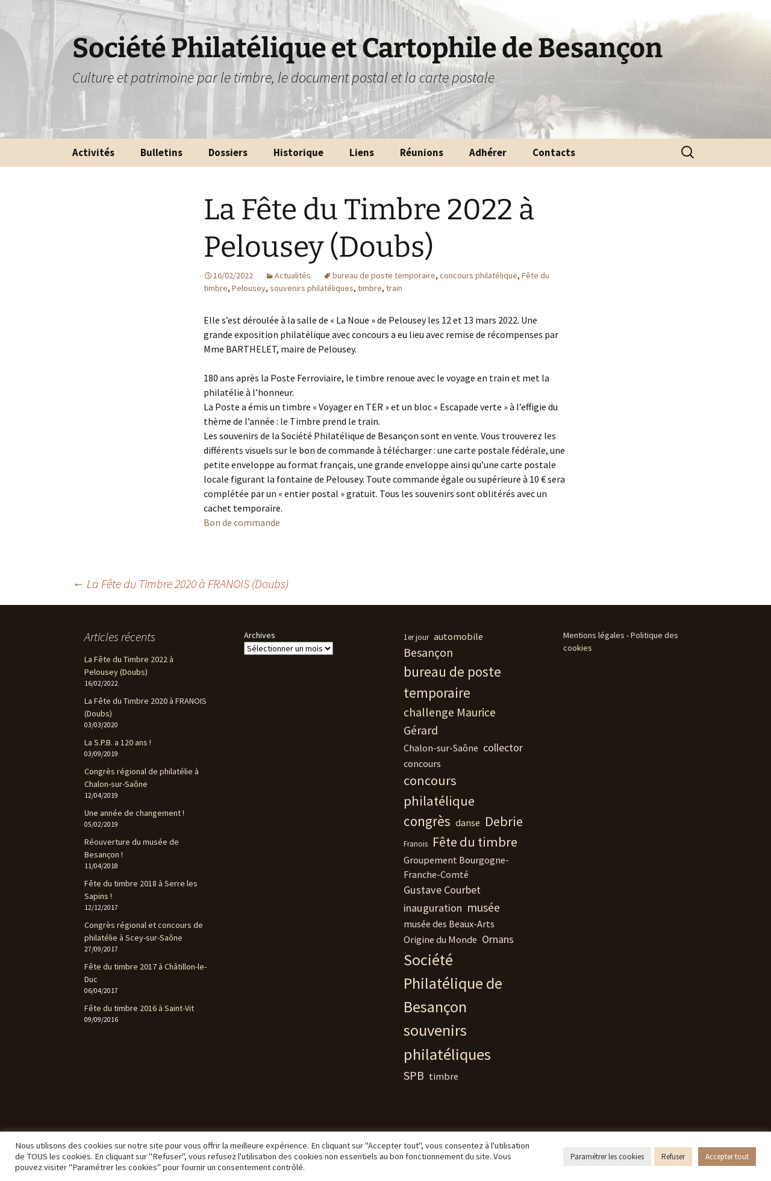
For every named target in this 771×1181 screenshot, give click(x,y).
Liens (361, 152)
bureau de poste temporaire (383, 275)
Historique (298, 152)
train (394, 288)
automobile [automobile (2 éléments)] (458, 636)
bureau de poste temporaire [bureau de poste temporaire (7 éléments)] (452, 682)
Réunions (421, 152)
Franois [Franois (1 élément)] (416, 844)
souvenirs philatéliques (312, 288)
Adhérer (488, 152)
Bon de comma (234, 522)
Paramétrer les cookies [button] (607, 1156)
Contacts (553, 152)
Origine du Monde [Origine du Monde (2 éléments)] (440, 939)
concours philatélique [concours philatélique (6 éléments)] (439, 790)
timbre (370, 288)
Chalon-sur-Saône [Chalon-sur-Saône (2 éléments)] (441, 748)
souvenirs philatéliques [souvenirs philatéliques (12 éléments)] (447, 1042)
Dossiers (228, 152)
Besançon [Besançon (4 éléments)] (428, 652)
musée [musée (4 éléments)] (483, 907)
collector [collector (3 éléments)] (503, 747)
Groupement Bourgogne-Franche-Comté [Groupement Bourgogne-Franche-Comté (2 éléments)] (456, 867)
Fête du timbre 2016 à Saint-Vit (139, 1008)
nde (272, 522)
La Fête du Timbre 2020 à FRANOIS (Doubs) (180, 583)
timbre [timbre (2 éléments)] (443, 1076)
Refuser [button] (673, 1156)
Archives (259, 635)
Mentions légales (594, 635)
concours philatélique (478, 275)
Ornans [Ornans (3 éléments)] (498, 939)
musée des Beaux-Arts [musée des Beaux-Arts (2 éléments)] (449, 924)
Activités (93, 152)
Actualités (293, 275)
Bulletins (161, 152)
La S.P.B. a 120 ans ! (117, 742)
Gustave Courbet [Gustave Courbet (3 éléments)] (442, 890)
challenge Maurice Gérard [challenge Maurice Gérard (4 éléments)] (450, 721)
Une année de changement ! (134, 812)
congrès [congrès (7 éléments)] (427, 821)
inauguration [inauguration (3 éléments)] (433, 908)
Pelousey (249, 288)
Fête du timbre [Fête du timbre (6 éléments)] (474, 841)
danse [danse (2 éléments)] (467, 822)
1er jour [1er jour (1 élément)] (416, 637)
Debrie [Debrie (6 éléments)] (504, 821)
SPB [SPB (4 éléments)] (414, 1075)
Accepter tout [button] (727, 1156)
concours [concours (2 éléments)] (422, 763)
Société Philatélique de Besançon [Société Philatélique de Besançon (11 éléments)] (453, 983)
